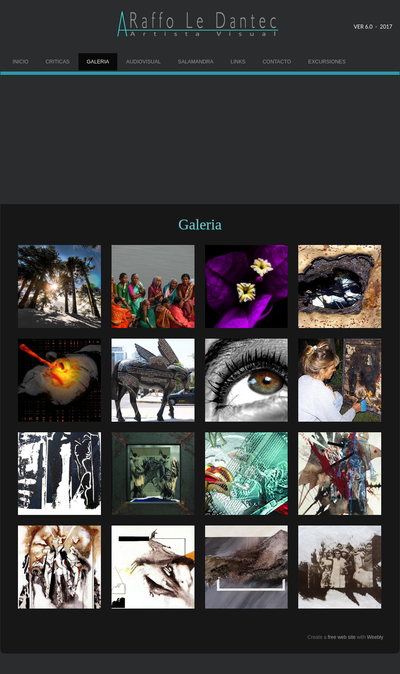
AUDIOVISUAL (143, 62)
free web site (341, 637)
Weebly (375, 637)
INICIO (20, 62)
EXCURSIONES (327, 62)
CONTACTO (277, 62)
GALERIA (98, 62)
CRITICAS (57, 62)
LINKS (237, 62)
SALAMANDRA (196, 62)
